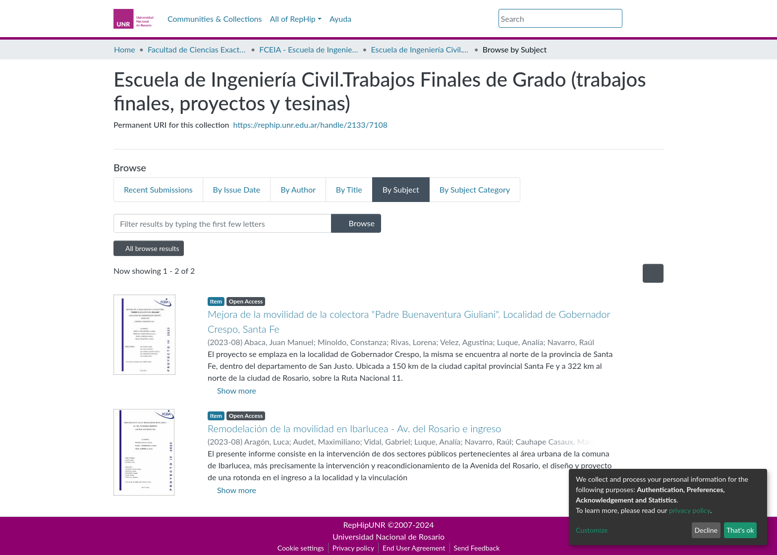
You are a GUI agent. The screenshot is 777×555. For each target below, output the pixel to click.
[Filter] (222, 223)
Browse (356, 223)
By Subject (401, 189)
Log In (646, 18)
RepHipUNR (364, 524)
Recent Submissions (158, 189)
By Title (349, 189)
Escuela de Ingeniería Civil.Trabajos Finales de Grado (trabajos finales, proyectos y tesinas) (420, 49)
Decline (706, 530)
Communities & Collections (214, 18)
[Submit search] (616, 19)
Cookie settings (301, 548)
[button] (628, 19)
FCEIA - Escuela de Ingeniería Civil (308, 49)
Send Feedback (477, 548)
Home (124, 49)
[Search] (560, 18)
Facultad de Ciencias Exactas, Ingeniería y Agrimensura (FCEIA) (197, 49)
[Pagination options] (653, 273)
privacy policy (689, 510)
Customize (592, 530)
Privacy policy (353, 548)
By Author (298, 189)
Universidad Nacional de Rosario (388, 536)
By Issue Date (237, 189)
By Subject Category (475, 189)
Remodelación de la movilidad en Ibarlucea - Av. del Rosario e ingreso (354, 428)
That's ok (740, 530)
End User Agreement (414, 548)
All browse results (148, 248)
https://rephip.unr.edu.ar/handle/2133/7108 (310, 124)
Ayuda (340, 18)
